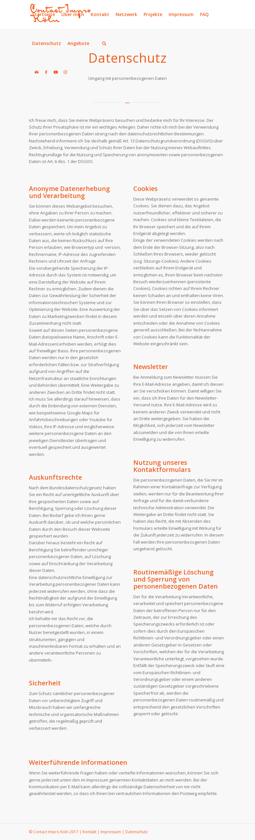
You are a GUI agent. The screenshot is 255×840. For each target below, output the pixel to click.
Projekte (153, 14)
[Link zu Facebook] (46, 72)
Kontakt (100, 14)
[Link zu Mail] (36, 72)
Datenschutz (46, 43)
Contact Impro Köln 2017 (55, 832)
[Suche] (104, 43)
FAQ (204, 14)
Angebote (78, 43)
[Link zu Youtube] (56, 72)
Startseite (43, 14)
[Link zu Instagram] (65, 72)
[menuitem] (101, 43)
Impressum (181, 14)
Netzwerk (126, 14)
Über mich (72, 14)
